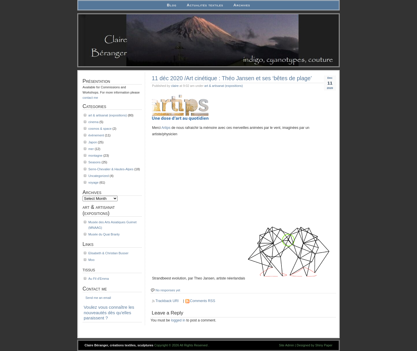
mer (91, 149)
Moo (91, 260)
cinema (93, 122)
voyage (93, 182)
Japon (92, 142)
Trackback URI (167, 301)
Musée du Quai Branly (104, 234)
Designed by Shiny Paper (314, 345)
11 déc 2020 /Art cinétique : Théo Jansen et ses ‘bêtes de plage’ (232, 78)
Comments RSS (202, 301)
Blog (171, 5)
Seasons (94, 162)
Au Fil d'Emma (98, 278)
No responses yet (168, 290)
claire (175, 85)
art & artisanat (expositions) (223, 85)
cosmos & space (99, 128)
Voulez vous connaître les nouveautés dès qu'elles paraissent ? (109, 312)
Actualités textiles (205, 5)
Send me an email (98, 297)
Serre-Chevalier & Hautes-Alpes (110, 169)
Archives (241, 5)
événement (96, 135)
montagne (95, 155)
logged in (178, 320)
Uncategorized (98, 176)
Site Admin (286, 345)
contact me (90, 97)
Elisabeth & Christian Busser (108, 253)
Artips (165, 128)
